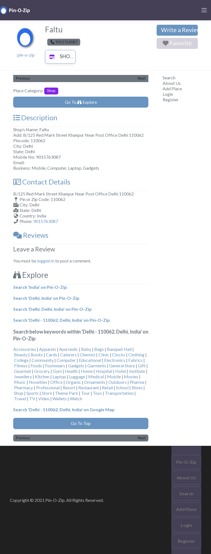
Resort (69, 387)
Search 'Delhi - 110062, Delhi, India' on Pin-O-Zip (61, 320)
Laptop (59, 376)
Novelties (38, 382)
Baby (86, 349)
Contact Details (41, 182)
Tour (85, 393)
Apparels (47, 349)
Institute (137, 371)
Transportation (119, 393)
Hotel (120, 371)
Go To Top (81, 423)
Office (56, 382)
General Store (122, 365)
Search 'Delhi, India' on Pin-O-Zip (46, 298)
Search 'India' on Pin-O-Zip (40, 287)
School (122, 387)
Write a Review (179, 29)
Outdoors (117, 382)
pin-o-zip (26, 54)
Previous (23, 78)
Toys (97, 393)
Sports (32, 393)
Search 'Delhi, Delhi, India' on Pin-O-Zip (52, 309)
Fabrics (135, 360)
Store (47, 393)
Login (168, 94)
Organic (73, 382)
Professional (48, 387)
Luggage (77, 376)
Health (71, 371)
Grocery (42, 371)
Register (171, 99)
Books (36, 354)
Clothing (136, 354)
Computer (66, 360)
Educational (90, 360)
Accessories (24, 349)
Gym (57, 371)
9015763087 (45, 221)
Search (169, 77)
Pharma (137, 382)
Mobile (114, 376)
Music (20, 382)
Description (35, 117)
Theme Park (66, 393)
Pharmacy (23, 387)
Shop (59, 56)
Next (142, 78)
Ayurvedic (68, 349)
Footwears (55, 365)
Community (43, 360)
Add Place (172, 88)
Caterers (68, 354)
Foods (36, 365)
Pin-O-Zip (186, 462)
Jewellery (23, 376)
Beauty (20, 354)
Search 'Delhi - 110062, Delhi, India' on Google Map (64, 409)
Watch (76, 398)
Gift (142, 365)
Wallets (59, 398)
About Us (172, 83)
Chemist (87, 354)
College (21, 360)
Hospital (104, 371)
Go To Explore (81, 102)
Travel (20, 398)
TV (32, 398)
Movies (131, 376)
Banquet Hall (119, 349)
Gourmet (22, 371)
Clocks (118, 354)
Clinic (103, 354)
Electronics (114, 360)
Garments (96, 365)
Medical (96, 376)
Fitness (20, 365)
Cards (51, 354)
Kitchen (42, 376)
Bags (99, 349)
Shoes (137, 387)
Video (43, 398)
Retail (107, 387)
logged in (45, 260)
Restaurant (88, 387)
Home (87, 371)
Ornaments (94, 382)
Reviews (30, 235)
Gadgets (76, 365)
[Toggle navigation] (204, 10)
